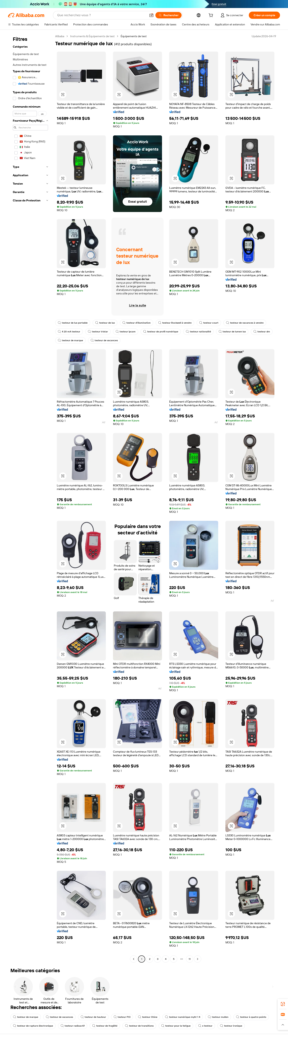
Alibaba (59, 36)
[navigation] (30, 498)
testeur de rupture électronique (33, 1025)
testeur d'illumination (136, 322)
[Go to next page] (197, 959)
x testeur (205, 1025)
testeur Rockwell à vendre (175, 322)
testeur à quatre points (251, 1017)
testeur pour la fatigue (176, 1025)
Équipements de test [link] (134, 36)
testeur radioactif (73, 1025)
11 (190, 959)
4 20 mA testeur (69, 331)
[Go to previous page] (133, 959)
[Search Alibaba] (101, 15)
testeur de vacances (104, 340)
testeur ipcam (126, 331)
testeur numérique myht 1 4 (182, 1017)
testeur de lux (105, 322)
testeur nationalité (198, 331)
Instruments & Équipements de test (92, 36)
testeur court (208, 322)
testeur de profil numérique (160, 331)
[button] (151, 15)
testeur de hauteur (93, 1017)
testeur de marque (70, 340)
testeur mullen (218, 1017)
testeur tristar (98, 331)
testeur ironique (231, 1025)
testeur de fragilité (104, 1025)
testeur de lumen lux (232, 331)
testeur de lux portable (73, 322)
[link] (283, 1004)
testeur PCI (122, 1017)
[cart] (212, 15)
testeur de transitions (139, 1025)
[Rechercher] (168, 15)
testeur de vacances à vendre (245, 322)
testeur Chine (147, 1017)
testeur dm (261, 331)
